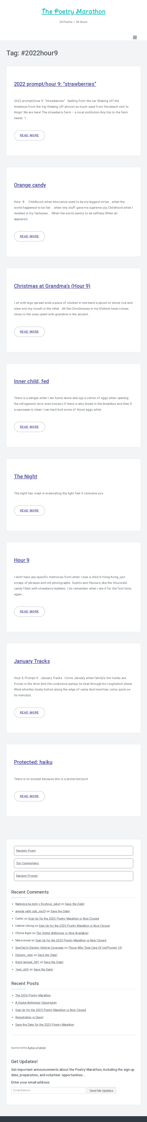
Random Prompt (27, 874)
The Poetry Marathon (73, 11)
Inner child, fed (33, 380)
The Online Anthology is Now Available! (62, 931)
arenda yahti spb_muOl (30, 909)
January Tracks (33, 659)
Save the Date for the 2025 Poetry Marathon (44, 1023)
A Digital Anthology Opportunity (36, 1001)
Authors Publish (37, 1045)
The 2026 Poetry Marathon (33, 993)
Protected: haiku (34, 760)
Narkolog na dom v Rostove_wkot (37, 902)
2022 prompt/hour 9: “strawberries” (58, 83)
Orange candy (31, 184)
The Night (26, 475)
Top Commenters (27, 861)
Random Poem (26, 849)
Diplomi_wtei (24, 953)
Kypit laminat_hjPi (27, 960)
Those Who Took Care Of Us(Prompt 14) (95, 946)
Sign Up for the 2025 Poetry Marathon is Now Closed (63, 917)
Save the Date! (75, 902)
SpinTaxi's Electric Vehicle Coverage (39, 946)
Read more (29, 134)
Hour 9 (22, 558)
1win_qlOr (22, 967)
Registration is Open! (29, 1015)
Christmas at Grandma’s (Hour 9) (55, 285)
